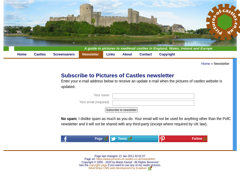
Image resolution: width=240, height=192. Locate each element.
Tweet (122, 139)
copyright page (98, 165)
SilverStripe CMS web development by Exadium (117, 168)
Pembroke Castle (16, 2)
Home (205, 64)
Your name (101, 95)
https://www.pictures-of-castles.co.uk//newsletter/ (125, 159)
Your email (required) (94, 102)
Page (99, 139)
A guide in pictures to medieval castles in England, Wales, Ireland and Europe (148, 48)
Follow (197, 139)
